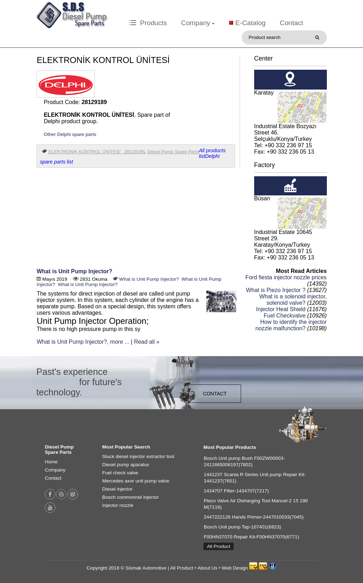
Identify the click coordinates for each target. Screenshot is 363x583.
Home (51, 461)
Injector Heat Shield (281, 309)
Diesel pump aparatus (125, 464)
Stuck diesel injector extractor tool (138, 456)
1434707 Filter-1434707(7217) (236, 490)
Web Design (235, 568)
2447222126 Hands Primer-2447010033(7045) (254, 517)
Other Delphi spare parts (70, 134)
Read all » (147, 342)
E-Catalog (250, 23)
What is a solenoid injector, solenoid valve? (292, 299)
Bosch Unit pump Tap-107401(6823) (242, 527)
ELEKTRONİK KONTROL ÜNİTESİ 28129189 (96, 151)
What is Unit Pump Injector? (74, 271)
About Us (207, 568)
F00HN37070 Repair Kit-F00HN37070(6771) (251, 536)
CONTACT (215, 393)
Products (148, 23)
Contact (291, 23)
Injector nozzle (117, 505)
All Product (218, 546)
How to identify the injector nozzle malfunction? (291, 325)
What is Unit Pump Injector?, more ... (83, 342)
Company (197, 23)
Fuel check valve (120, 472)
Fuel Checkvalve (285, 316)
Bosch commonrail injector (130, 497)
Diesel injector (117, 489)
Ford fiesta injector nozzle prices (285, 277)
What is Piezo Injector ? (276, 290)
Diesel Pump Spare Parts (173, 151)
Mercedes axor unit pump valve (135, 481)
